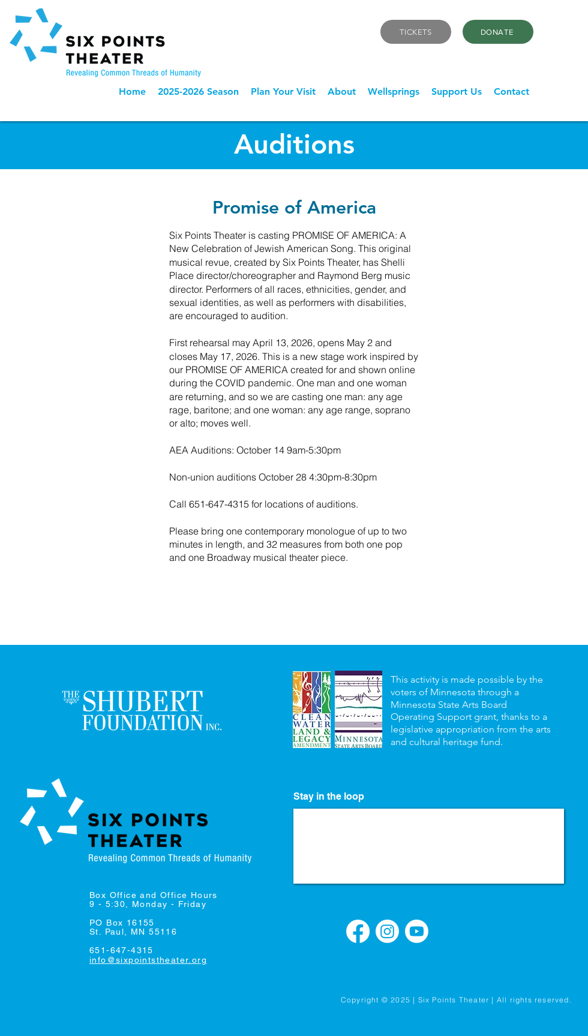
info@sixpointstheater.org (148, 960)
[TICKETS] (415, 32)
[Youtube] (416, 931)
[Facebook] (358, 931)
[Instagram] (387, 931)
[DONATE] (498, 32)
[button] (198, 91)
